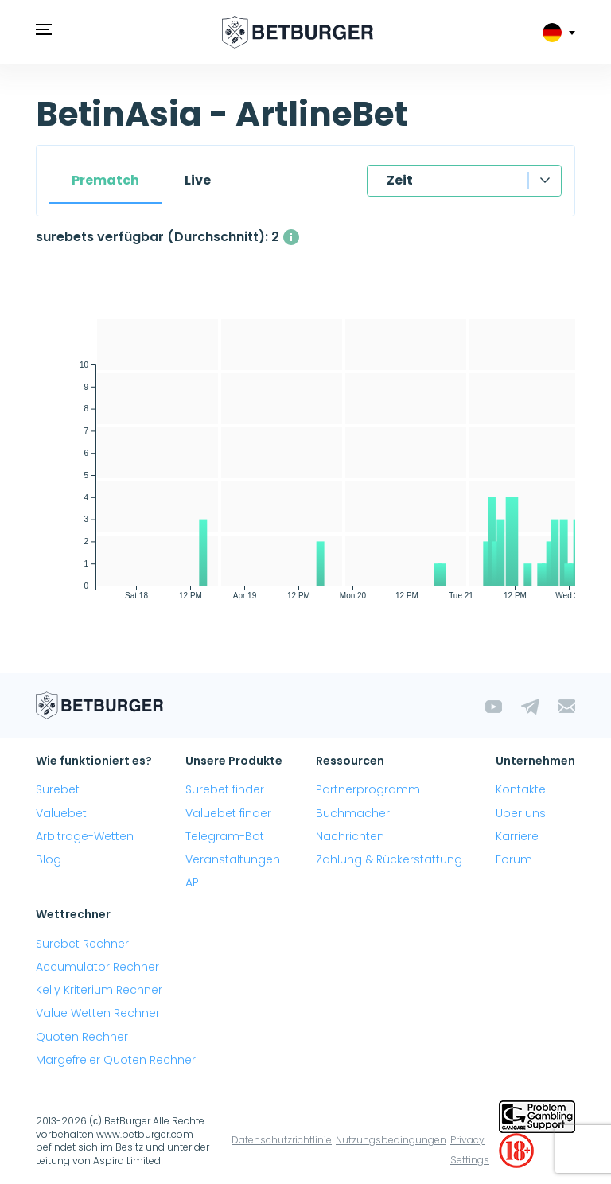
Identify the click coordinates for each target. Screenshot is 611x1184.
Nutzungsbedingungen (391, 1140)
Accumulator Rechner (97, 967)
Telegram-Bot (224, 836)
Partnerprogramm (368, 789)
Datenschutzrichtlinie (282, 1140)
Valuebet (61, 813)
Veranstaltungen (232, 859)
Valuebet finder (228, 813)
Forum (514, 859)
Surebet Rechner (82, 944)
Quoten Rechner (82, 1037)
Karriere (517, 836)
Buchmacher (353, 813)
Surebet (58, 789)
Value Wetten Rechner (98, 1013)
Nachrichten (350, 836)
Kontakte (521, 789)
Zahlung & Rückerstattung (389, 859)
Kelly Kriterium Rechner (99, 990)
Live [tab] (198, 180)
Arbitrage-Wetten (85, 836)
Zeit (400, 180)
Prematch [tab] (105, 180)
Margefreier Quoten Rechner (116, 1060)
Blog (48, 859)
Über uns (521, 813)
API (193, 882)
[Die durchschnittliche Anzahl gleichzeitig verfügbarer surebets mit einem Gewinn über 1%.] (291, 237)
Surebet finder (224, 789)
